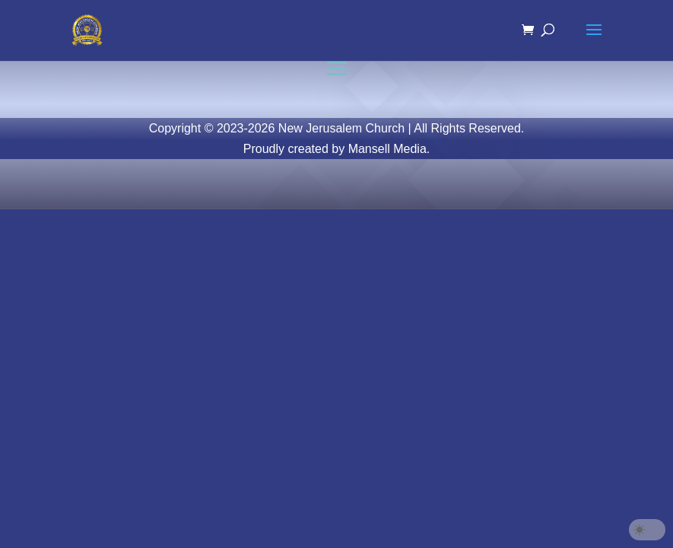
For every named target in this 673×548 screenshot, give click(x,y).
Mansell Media (387, 148)
